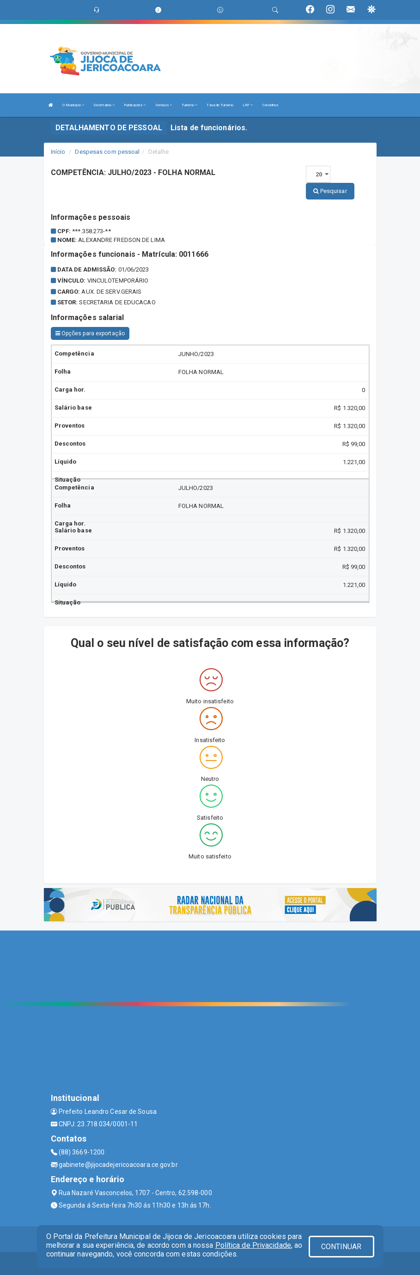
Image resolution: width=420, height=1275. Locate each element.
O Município (73, 105)
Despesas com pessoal (107, 151)
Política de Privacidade (253, 1245)
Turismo (190, 105)
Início (58, 151)
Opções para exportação (90, 333)
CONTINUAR (341, 1246)
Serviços (163, 105)
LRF (248, 105)
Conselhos (270, 105)
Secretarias (104, 105)
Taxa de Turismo (220, 105)
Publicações (135, 105)
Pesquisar (330, 190)
